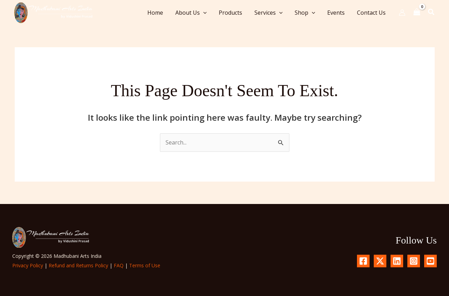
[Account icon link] (402, 12)
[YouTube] (430, 261)
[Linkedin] (397, 261)
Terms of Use (144, 265)
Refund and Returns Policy (78, 265)
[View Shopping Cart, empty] (417, 12)
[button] (208, 12)
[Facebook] (363, 261)
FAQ (119, 265)
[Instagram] (413, 261)
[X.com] (380, 261)
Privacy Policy (27, 265)
